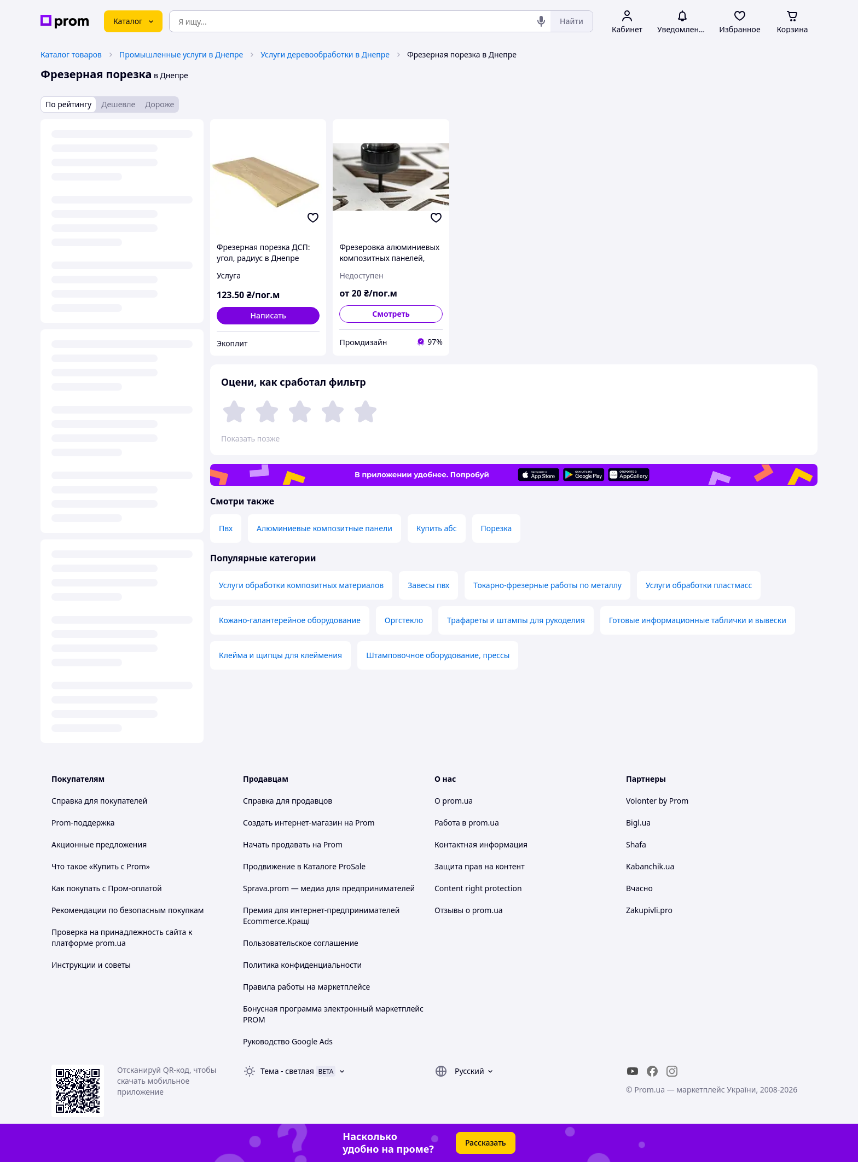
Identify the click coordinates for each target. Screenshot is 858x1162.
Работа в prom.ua (466, 822)
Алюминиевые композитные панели (324, 528)
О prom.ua (453, 800)
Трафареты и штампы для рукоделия (516, 620)
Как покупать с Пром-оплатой (106, 888)
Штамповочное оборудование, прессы (437, 655)
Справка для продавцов (287, 800)
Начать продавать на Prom (293, 844)
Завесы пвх (428, 585)
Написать (268, 315)
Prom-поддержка (83, 822)
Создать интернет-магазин (292, 822)
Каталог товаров (71, 54)
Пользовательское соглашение (300, 943)
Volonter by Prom (657, 800)
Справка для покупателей (99, 800)
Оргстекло (404, 620)
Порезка (496, 528)
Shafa (636, 844)
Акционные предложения (99, 844)
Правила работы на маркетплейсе (306, 986)
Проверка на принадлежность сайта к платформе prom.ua (121, 937)
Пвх (226, 528)
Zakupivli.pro (649, 910)
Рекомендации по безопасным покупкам (127, 910)
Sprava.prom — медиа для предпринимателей (329, 888)
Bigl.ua (638, 822)
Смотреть (391, 314)
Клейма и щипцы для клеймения (280, 655)
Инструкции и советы (91, 965)
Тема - (287, 1071)
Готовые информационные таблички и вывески (697, 620)
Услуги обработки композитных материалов (301, 585)
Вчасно (639, 888)
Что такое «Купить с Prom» (100, 866)
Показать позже (250, 438)
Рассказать (485, 1142)
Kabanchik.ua (650, 866)
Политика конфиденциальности (302, 965)
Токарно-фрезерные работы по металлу (547, 585)
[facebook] (652, 1071)
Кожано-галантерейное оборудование (290, 620)
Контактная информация (480, 844)
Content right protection (478, 888)
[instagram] (672, 1071)
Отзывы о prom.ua (468, 910)
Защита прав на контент (479, 866)
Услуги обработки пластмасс (699, 585)
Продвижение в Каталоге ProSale (304, 866)
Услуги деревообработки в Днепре (325, 54)
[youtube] (632, 1071)
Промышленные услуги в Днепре (181, 54)
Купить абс (436, 528)
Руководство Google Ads (288, 1041)
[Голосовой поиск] (541, 21)
